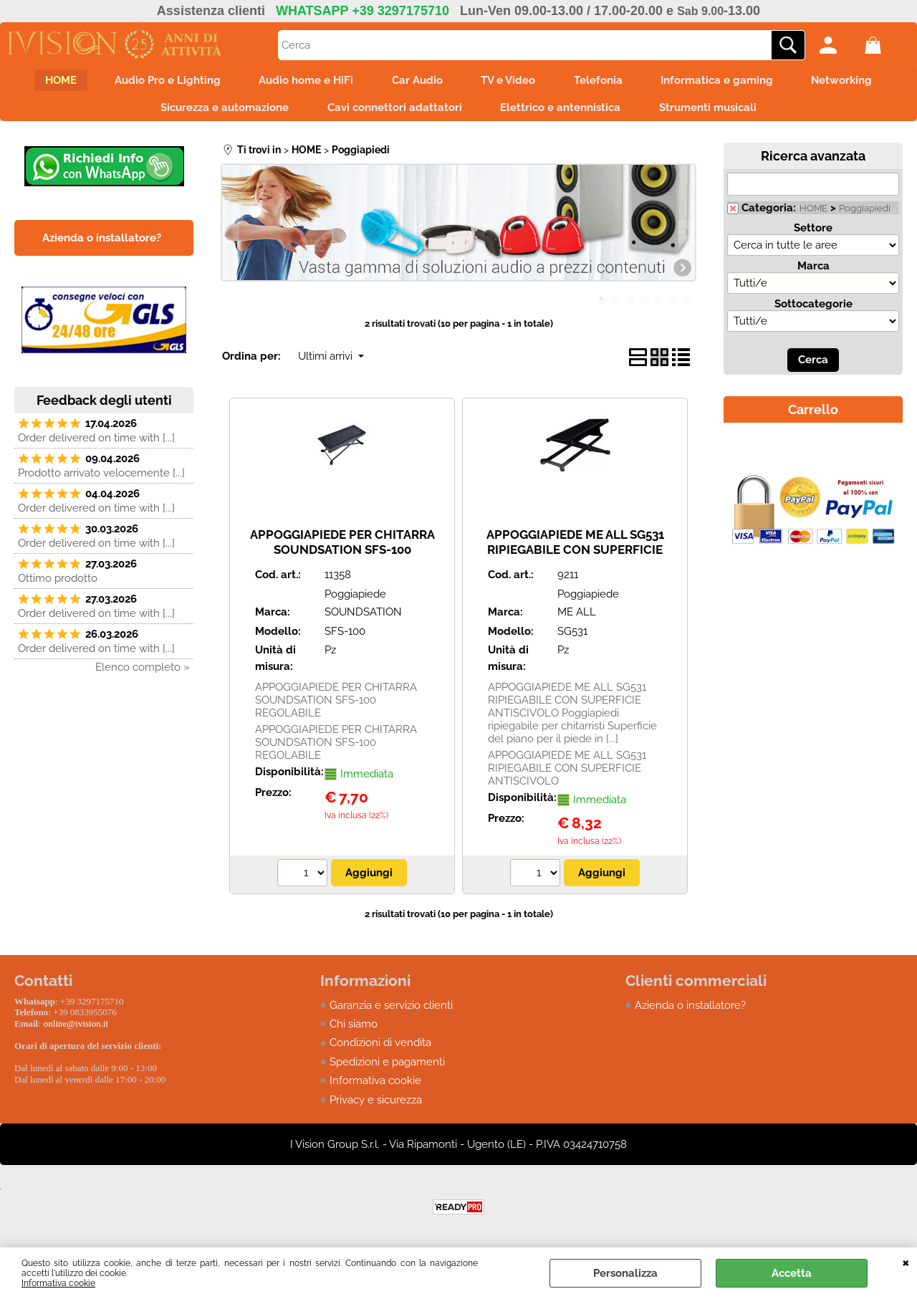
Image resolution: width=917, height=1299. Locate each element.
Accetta (792, 1273)
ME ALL (576, 618)
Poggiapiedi (864, 214)
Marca (813, 272)
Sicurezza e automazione (218, 111)
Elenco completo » (142, 673)
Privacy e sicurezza (376, 1106)
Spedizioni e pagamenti (387, 1068)
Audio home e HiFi (299, 81)
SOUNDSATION (363, 618)
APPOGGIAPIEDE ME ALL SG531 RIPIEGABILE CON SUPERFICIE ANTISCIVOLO (575, 555)
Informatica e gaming (729, 81)
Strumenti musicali (715, 111)
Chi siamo (354, 1030)
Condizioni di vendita (380, 1048)
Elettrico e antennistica (563, 111)
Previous (231, 238)
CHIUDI (906, 1262)
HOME (44, 81)
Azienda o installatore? (690, 1011)
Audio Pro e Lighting (156, 81)
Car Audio (415, 81)
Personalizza (625, 1273)
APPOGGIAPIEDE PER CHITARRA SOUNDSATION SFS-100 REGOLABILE (342, 555)
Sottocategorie (813, 310)
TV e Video (511, 81)
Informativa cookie (58, 1283)
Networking (858, 81)
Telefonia (605, 81)
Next (685, 238)
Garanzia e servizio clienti (391, 1011)
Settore (813, 234)
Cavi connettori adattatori (392, 111)
